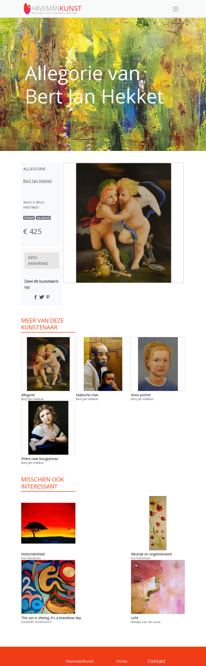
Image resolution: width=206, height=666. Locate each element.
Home (121, 661)
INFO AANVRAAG (38, 260)
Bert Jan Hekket (37, 181)
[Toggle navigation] (175, 9)
